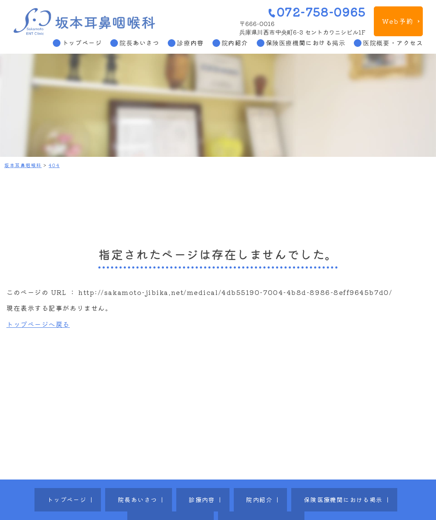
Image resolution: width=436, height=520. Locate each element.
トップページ (82, 42)
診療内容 (190, 42)
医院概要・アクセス (393, 42)
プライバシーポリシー (374, 493)
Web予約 (397, 21)
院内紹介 (235, 42)
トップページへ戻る (38, 324)
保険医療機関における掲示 (306, 42)
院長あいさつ (139, 42)
